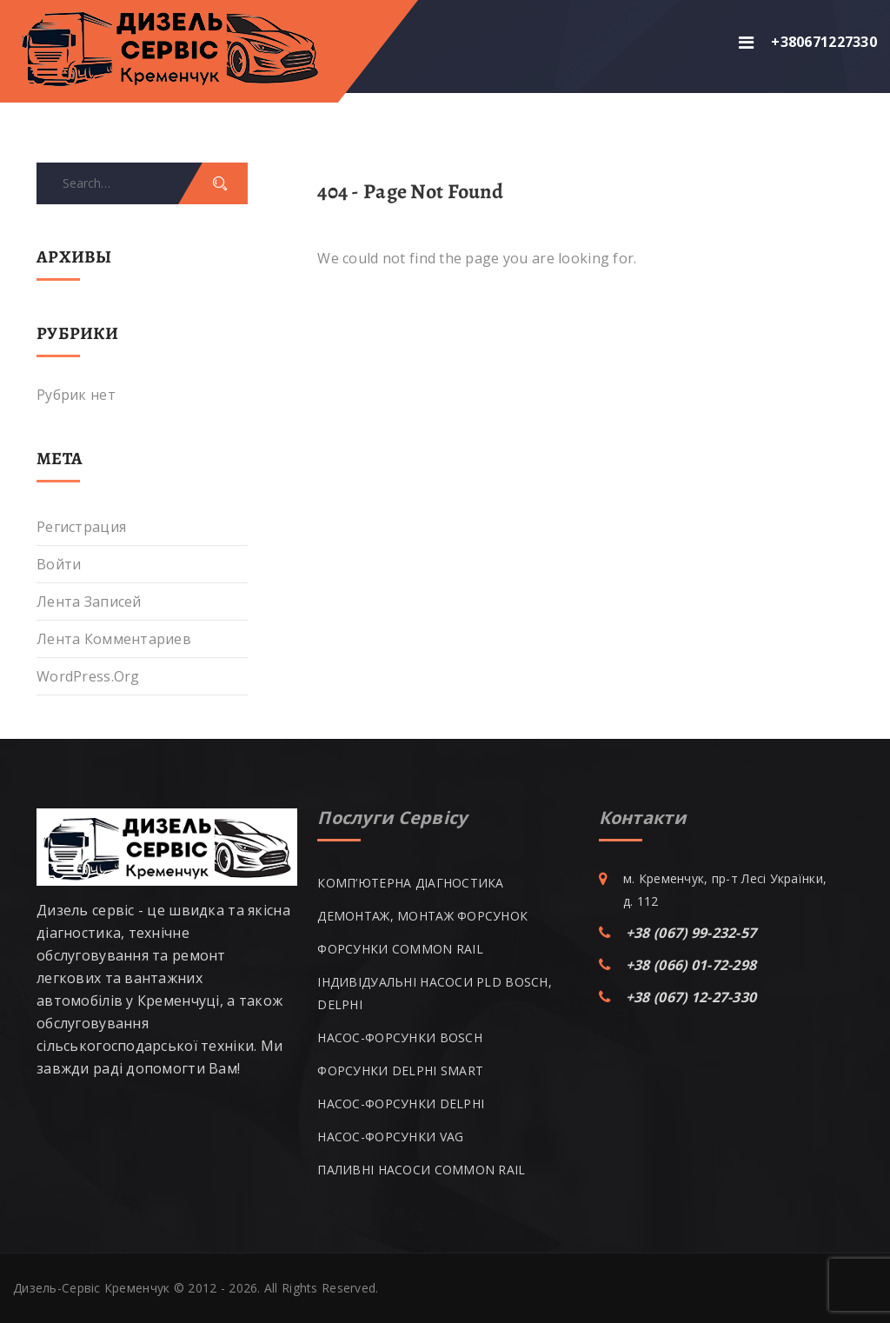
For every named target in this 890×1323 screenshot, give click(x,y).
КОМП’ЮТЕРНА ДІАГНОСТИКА (410, 882)
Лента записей (89, 601)
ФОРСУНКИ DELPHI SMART (400, 1070)
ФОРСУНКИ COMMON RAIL (400, 949)
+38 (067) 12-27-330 (691, 997)
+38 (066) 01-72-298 (691, 964)
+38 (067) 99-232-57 (691, 932)
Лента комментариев (114, 638)
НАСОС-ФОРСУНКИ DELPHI (400, 1103)
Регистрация (81, 526)
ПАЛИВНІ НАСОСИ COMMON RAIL (421, 1169)
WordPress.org (88, 676)
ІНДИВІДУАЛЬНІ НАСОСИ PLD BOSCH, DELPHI (434, 993)
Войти (59, 564)
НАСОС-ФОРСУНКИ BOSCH (399, 1037)
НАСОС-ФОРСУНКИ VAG (390, 1136)
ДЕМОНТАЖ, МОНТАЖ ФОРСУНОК (422, 915)
